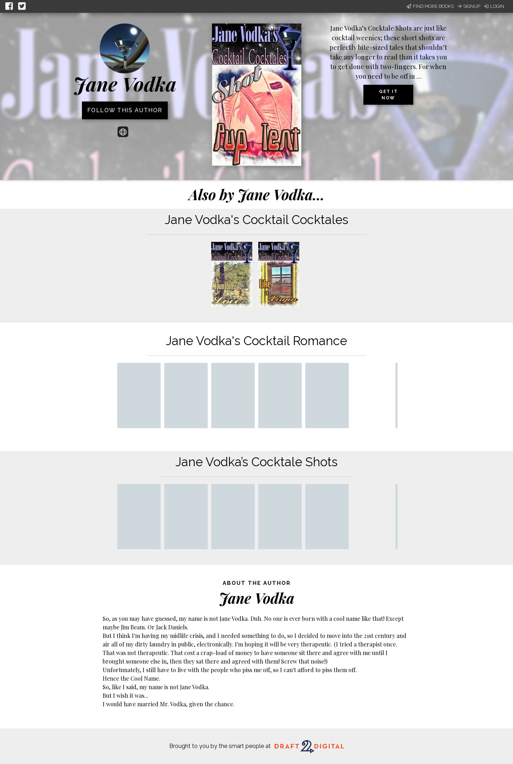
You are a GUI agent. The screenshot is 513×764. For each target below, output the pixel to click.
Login (494, 6)
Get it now (388, 94)
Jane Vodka (124, 84)
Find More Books (430, 6)
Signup (468, 6)
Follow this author (124, 110)
